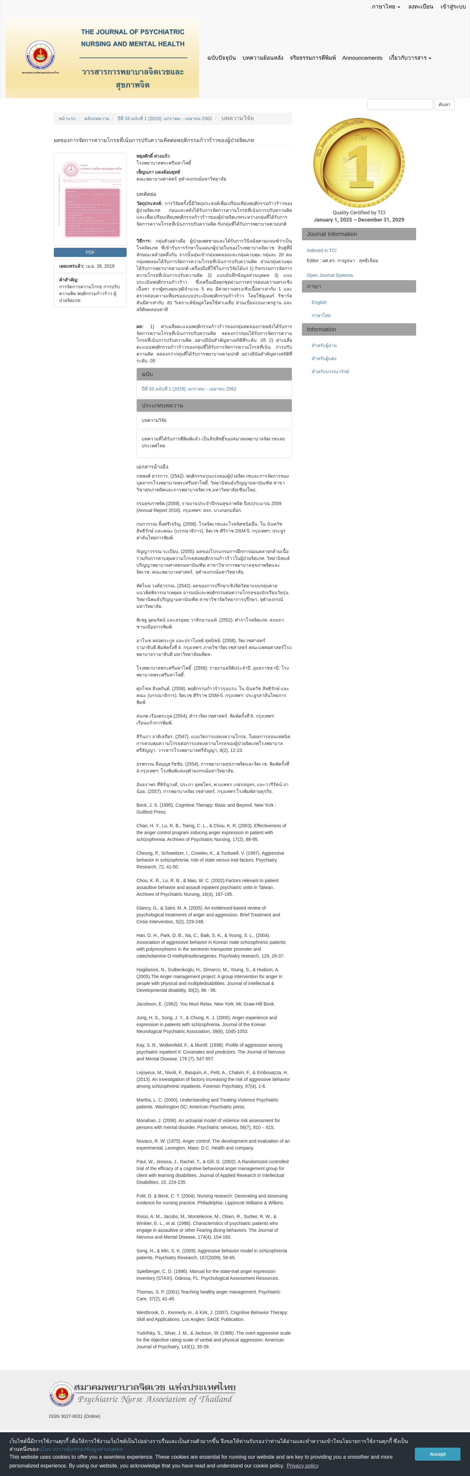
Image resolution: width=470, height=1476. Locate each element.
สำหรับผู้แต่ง (324, 358)
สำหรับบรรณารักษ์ (330, 371)
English (319, 302)
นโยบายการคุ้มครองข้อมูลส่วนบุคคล (81, 1449)
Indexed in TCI (322, 250)
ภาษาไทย (321, 315)
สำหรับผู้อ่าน (324, 345)
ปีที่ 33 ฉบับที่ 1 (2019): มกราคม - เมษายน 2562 (165, 118)
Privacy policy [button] (303, 1465)
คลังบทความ (96, 118)
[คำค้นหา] (400, 104)
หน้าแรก (67, 118)
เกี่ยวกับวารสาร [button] (410, 58)
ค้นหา (444, 104)
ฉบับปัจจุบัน (221, 58)
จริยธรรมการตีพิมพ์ (313, 58)
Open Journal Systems (330, 275)
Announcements (362, 58)
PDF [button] (90, 252)
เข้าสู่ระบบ (453, 7)
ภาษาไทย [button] (386, 7)
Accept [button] (438, 1454)
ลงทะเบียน (420, 7)
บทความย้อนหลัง (263, 58)
